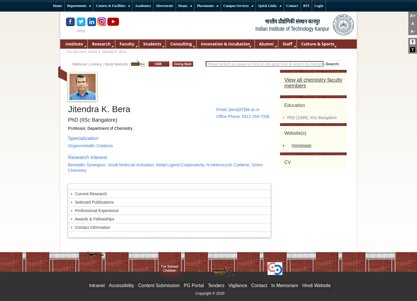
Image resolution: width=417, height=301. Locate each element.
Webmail (79, 64)
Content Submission (159, 285)
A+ (413, 15)
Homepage (302, 145)
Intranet (97, 285)
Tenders (216, 285)
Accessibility (121, 285)
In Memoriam (284, 285)
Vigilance (237, 285)
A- (412, 31)
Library (96, 64)
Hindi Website (116, 64)
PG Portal (194, 285)
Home (92, 52)
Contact (259, 285)
